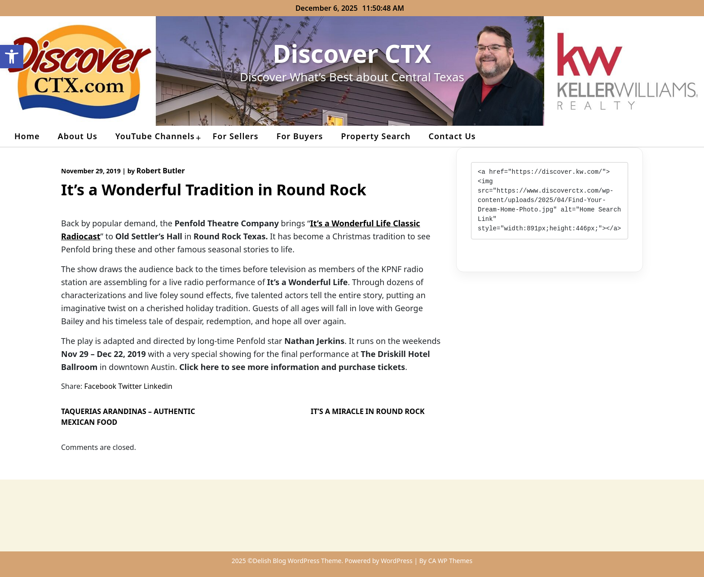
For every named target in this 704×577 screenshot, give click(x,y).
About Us (77, 136)
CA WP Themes (450, 560)
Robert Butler (160, 171)
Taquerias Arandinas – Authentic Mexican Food (128, 416)
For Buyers (300, 136)
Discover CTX (352, 53)
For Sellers (236, 136)
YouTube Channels (155, 136)
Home (27, 136)
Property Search (375, 136)
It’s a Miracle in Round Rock (368, 411)
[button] (11, 56)
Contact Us (451, 136)
